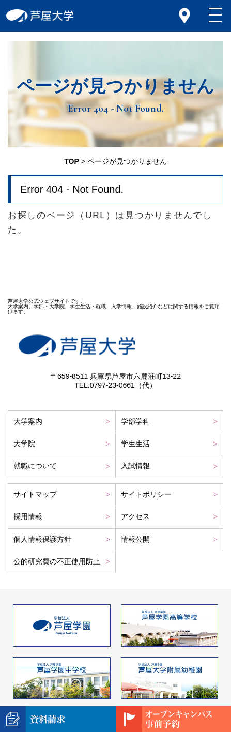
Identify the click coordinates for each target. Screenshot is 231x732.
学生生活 (135, 444)
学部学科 (135, 421)
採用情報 (27, 517)
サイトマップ (35, 494)
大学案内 (27, 421)
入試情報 (135, 466)
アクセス (135, 517)
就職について (35, 466)
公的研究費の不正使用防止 (56, 562)
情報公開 (135, 539)
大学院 (24, 444)
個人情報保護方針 (42, 539)
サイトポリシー (146, 494)
